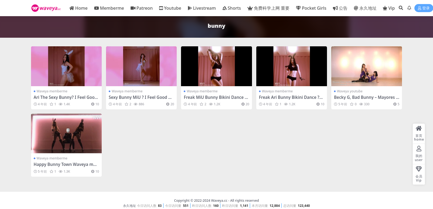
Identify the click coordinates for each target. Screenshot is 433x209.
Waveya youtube (350, 91)
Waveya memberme (52, 91)
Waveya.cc (219, 200)
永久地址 (129, 205)
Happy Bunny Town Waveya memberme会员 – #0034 (65, 167)
